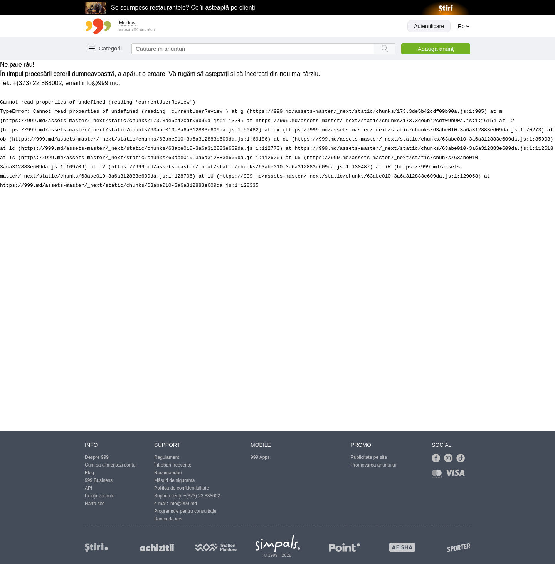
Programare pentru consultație (185, 511)
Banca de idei (168, 519)
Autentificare (429, 26)
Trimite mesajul (130, 157)
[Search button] (384, 49)
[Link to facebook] (438, 458)
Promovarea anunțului (373, 465)
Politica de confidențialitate (181, 488)
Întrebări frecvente (173, 465)
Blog (89, 472)
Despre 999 (97, 457)
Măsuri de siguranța (174, 480)
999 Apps (260, 457)
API (88, 488)
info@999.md (183, 503)
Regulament (166, 457)
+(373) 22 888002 (201, 496)
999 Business (99, 480)
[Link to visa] (457, 475)
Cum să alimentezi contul (110, 465)
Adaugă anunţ (436, 48)
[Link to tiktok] (462, 458)
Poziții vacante (99, 496)
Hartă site (94, 503)
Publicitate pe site (369, 457)
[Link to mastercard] (438, 475)
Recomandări (168, 472)
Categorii (110, 48)
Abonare (105, 187)
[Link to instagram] (450, 458)
